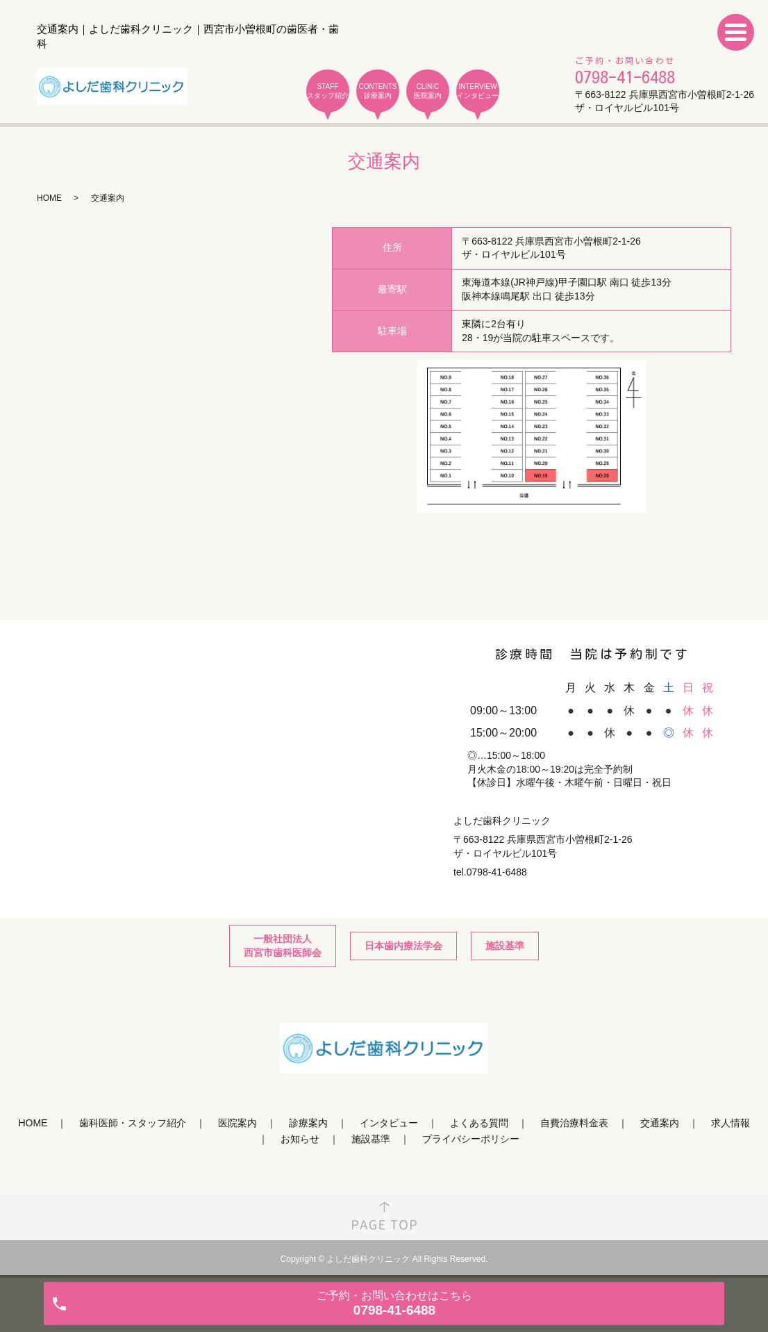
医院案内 (237, 1122)
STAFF (327, 91)
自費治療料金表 (574, 1122)
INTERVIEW (477, 91)
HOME (49, 198)
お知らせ (300, 1138)
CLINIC (427, 91)
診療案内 (308, 1122)
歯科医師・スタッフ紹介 (132, 1122)
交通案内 (659, 1122)
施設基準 (504, 945)
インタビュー (389, 1122)
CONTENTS (377, 91)
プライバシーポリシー (470, 1138)
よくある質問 (479, 1122)
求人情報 (730, 1122)
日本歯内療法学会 (403, 945)
